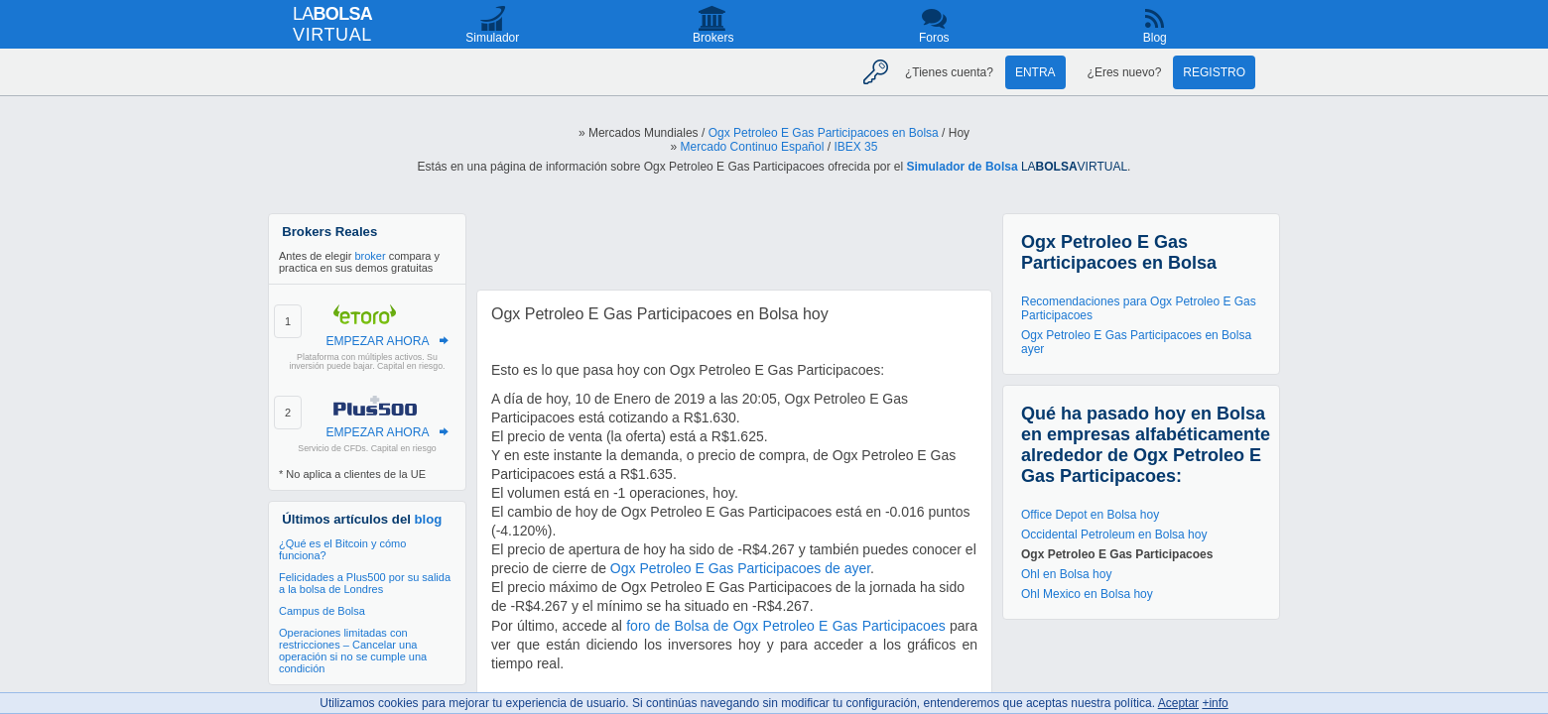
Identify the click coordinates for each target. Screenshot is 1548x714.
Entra (1035, 72)
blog (429, 519)
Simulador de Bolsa (962, 167)
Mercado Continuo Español (753, 147)
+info (1214, 703)
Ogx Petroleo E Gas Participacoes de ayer (740, 568)
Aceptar (1178, 703)
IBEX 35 (855, 147)
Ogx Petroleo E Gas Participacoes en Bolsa (824, 133)
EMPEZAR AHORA (377, 341)
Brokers (713, 38)
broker (369, 256)
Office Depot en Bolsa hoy (1090, 515)
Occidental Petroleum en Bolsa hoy (1114, 534)
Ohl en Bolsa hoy (1066, 574)
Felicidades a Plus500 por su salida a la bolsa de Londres (365, 583)
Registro (1214, 72)
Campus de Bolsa (322, 611)
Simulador (492, 38)
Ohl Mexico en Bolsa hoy (1087, 594)
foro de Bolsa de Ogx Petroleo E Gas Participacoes (785, 626)
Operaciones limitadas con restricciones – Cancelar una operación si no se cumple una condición (353, 650)
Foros (934, 38)
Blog (1155, 38)
